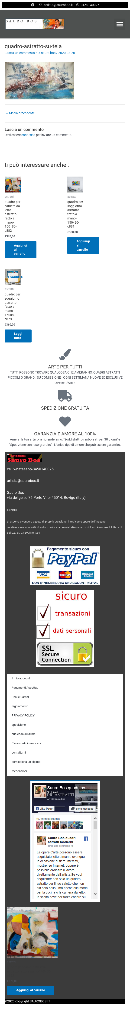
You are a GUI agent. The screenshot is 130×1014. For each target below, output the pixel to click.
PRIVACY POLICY (23, 715)
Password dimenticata (26, 743)
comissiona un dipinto (26, 762)
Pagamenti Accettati (25, 687)
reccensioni (19, 771)
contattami (19, 752)
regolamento (20, 706)
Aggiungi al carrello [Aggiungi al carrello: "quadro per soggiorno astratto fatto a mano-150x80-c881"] (83, 245)
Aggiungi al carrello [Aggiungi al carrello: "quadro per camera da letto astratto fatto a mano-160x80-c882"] (20, 250)
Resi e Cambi (20, 697)
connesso (28, 135)
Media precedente (20, 113)
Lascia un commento (20, 53)
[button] (119, 24)
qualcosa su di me (24, 734)
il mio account (21, 678)
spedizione (19, 724)
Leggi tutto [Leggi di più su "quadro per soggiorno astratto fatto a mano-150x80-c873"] (18, 336)
